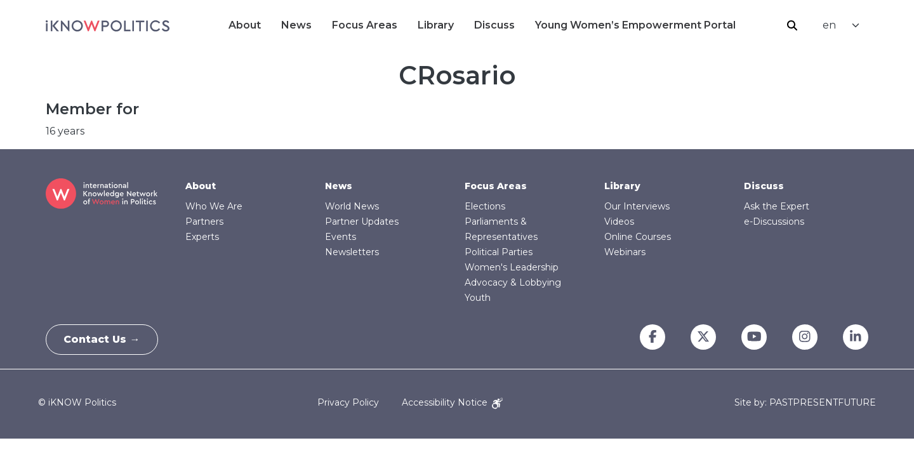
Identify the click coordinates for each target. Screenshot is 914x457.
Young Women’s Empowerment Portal (635, 25)
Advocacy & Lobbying (513, 282)
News (296, 25)
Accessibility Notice (452, 402)
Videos (619, 221)
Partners (204, 221)
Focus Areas (364, 25)
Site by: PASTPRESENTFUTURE (805, 402)
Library (436, 25)
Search (792, 25)
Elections (485, 206)
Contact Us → (103, 339)
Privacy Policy (348, 402)
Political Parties (499, 252)
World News (352, 206)
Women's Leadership (512, 267)
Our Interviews (637, 206)
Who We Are (213, 206)
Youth (478, 297)
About (244, 25)
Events (340, 236)
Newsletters (352, 252)
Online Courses (637, 236)
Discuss (494, 25)
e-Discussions (774, 221)
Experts (202, 236)
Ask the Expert (776, 206)
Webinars (625, 252)
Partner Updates (362, 221)
